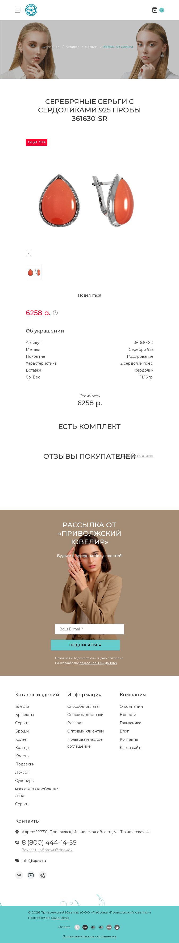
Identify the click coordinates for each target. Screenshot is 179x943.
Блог (124, 731)
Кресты (22, 755)
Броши (22, 731)
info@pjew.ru (34, 860)
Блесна (22, 706)
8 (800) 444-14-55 (49, 842)
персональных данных (98, 663)
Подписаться (85, 645)
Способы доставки (85, 714)
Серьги (21, 723)
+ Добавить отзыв (135, 455)
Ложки (21, 772)
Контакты (129, 739)
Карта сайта (131, 747)
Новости (128, 714)
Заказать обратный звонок (47, 850)
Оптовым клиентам (85, 731)
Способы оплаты (83, 706)
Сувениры (24, 780)
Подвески (25, 764)
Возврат (75, 723)
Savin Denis (60, 918)
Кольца (22, 747)
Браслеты (24, 714)
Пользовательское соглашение (89, 936)
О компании (131, 706)
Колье (21, 739)
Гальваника (130, 723)
